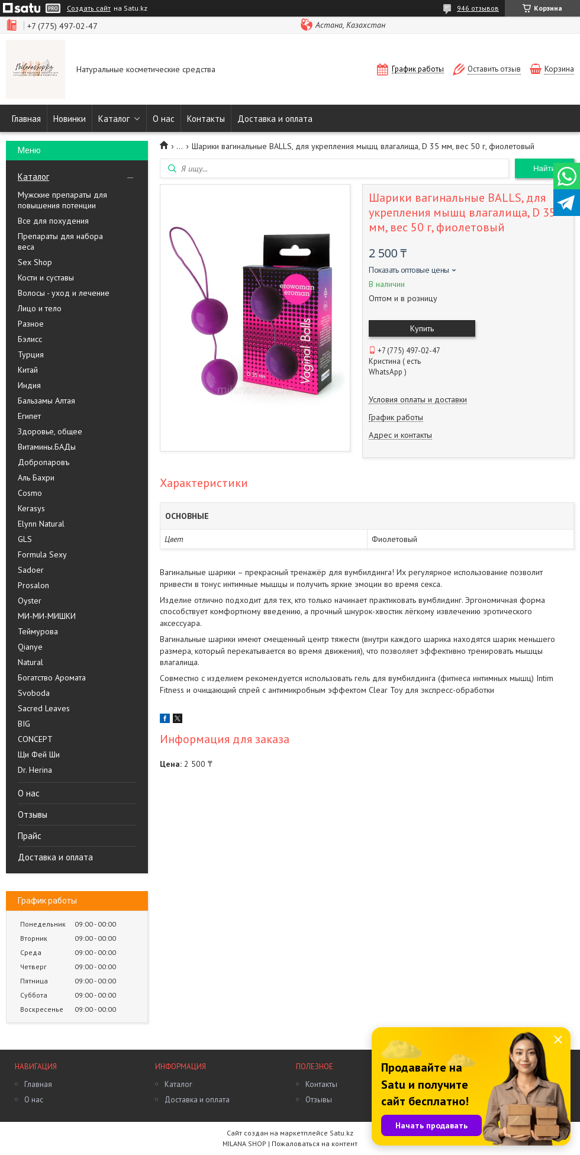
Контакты (206, 118)
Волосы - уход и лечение (63, 293)
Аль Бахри (36, 477)
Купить (422, 328)
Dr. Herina (35, 769)
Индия (29, 385)
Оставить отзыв (494, 69)
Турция (31, 354)
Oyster (29, 600)
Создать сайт (89, 8)
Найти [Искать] (544, 168)
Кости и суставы (46, 277)
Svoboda (34, 693)
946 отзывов (478, 8)
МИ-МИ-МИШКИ (47, 616)
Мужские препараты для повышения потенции (62, 200)
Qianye (30, 646)
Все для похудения (53, 220)
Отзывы (32, 814)
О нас (164, 118)
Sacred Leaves (44, 708)
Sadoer (31, 569)
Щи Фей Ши (39, 754)
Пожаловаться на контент (314, 1143)
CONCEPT (35, 739)
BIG (24, 723)
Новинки (69, 118)
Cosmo (30, 493)
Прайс (29, 835)
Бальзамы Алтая (46, 400)
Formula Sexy (42, 554)
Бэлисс (30, 339)
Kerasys (31, 508)
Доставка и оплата (274, 118)
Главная (26, 118)
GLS (25, 539)
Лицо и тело (40, 308)
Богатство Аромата (52, 677)
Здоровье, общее (50, 431)
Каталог (114, 118)
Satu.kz (341, 1132)
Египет (29, 416)
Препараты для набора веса (60, 241)
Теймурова (38, 631)
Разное (31, 323)
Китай (28, 369)
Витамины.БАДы (47, 446)
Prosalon (33, 585)
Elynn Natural (41, 523)
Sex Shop (35, 262)
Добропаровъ (43, 462)
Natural (30, 662)
